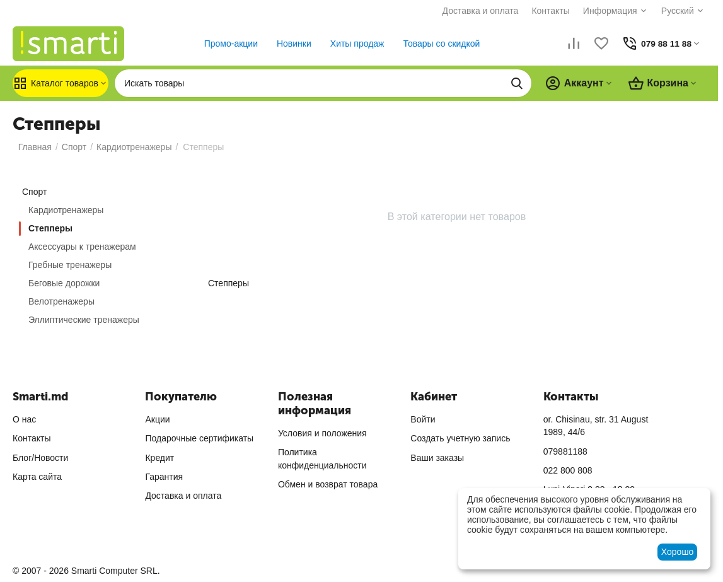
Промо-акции (226, 43)
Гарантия (164, 477)
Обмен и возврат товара (328, 484)
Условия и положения (322, 433)
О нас (24, 419)
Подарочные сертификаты (199, 438)
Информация (603, 11)
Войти (422, 419)
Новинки (289, 43)
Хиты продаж (353, 43)
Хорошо (677, 552)
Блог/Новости (40, 458)
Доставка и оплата (473, 11)
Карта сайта (37, 477)
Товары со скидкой (437, 43)
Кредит (159, 458)
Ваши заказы (437, 458)
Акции (157, 419)
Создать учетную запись (460, 438)
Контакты (543, 11)
